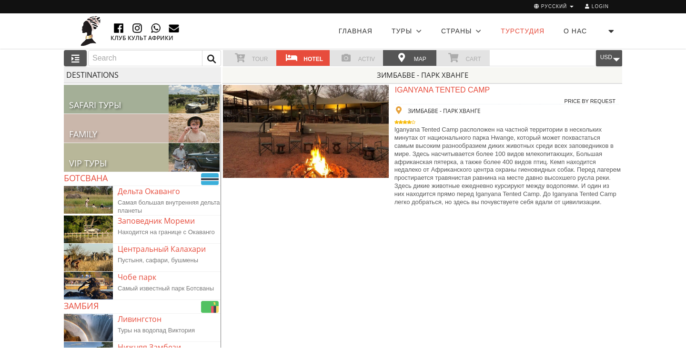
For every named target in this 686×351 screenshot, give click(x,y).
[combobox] (154, 58)
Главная (356, 31)
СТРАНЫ (461, 31)
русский (554, 6)
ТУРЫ (407, 31)
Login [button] (597, 6)
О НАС (575, 31)
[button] (211, 58)
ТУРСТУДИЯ (523, 31)
